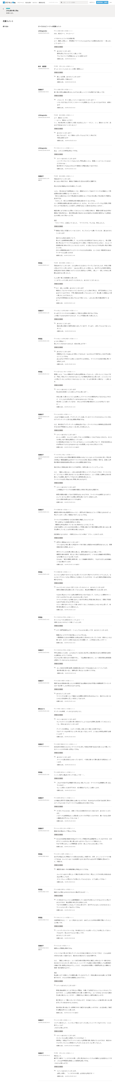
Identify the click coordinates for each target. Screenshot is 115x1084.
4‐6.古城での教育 (60, 680)
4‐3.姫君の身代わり (61, 772)
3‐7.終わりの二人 (60, 148)
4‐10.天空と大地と (60, 454)
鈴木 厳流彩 (42, 66)
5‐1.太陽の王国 (59, 30)
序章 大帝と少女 (60, 66)
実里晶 (40, 263)
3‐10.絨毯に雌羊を (60, 889)
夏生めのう (41, 709)
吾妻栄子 (41, 89)
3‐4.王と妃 (58, 945)
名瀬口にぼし (60, 58)
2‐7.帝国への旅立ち (61, 708)
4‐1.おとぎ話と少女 (61, 828)
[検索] (61, 2)
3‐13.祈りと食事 (60, 854)
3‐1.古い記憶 (59, 1020)
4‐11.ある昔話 (59, 414)
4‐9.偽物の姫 (59, 509)
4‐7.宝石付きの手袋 (61, 617)
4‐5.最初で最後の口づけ (62, 744)
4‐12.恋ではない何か (61, 371)
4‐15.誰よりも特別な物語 (62, 310)
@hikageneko (42, 31)
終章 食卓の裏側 (60, 115)
